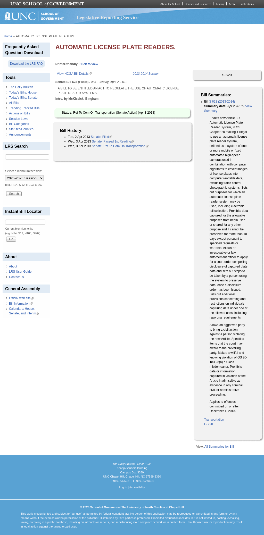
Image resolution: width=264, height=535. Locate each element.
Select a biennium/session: (23, 171)
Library (220, 3)
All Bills (14, 103)
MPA (232, 3)
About (13, 266)
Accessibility (137, 487)
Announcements (20, 134)
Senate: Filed (101, 137)
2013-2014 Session (146, 74)
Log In (123, 487)
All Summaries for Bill (219, 446)
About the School (170, 3)
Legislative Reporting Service (107, 17)
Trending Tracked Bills (24, 108)
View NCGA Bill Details (74, 74)
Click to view (88, 64)
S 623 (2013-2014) (222, 101)
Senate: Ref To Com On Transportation (120, 146)
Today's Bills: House (23, 92)
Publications (247, 3)
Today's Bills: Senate (23, 97)
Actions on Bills (19, 113)
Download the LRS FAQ (26, 63)
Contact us (16, 277)
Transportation (214, 419)
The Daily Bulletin (21, 87)
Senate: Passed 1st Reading (113, 141)
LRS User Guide (20, 271)
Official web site (21, 298)
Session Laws (18, 119)
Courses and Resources (198, 3)
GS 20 (208, 424)
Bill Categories (19, 124)
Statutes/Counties (21, 129)
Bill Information (20, 303)
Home (8, 36)
